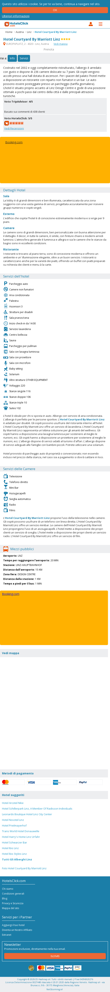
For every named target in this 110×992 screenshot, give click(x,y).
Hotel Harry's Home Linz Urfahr (21, 837)
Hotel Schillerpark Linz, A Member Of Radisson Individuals (37, 808)
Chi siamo (7, 888)
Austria (20, 32)
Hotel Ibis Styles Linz (14, 854)
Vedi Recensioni (14, 128)
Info (12, 58)
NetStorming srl (55, 989)
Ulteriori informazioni (15, 16)
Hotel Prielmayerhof (14, 825)
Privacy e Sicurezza (12, 903)
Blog (4, 898)
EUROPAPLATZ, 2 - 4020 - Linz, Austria (26, 44)
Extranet (6, 934)
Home (8, 32)
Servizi (24, 58)
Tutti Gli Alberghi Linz (17, 859)
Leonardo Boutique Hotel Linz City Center (27, 814)
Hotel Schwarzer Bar (14, 842)
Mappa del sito (10, 908)
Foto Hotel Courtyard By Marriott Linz (24, 868)
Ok (55, 10)
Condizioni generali (13, 893)
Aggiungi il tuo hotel (13, 925)
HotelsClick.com (16, 24)
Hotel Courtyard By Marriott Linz (56, 32)
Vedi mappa (60, 44)
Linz (29, 32)
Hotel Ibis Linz (10, 848)
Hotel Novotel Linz (13, 820)
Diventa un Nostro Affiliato (17, 930)
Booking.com (14, 142)
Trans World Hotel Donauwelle (20, 831)
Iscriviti (55, 956)
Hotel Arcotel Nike (13, 803)
